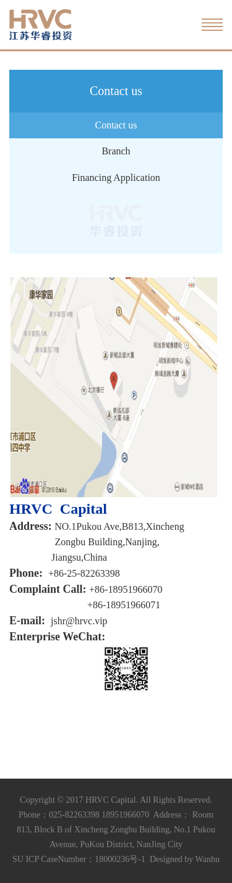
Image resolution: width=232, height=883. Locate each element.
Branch (115, 151)
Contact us (116, 125)
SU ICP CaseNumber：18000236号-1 (78, 859)
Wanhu (207, 859)
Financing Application (116, 177)
